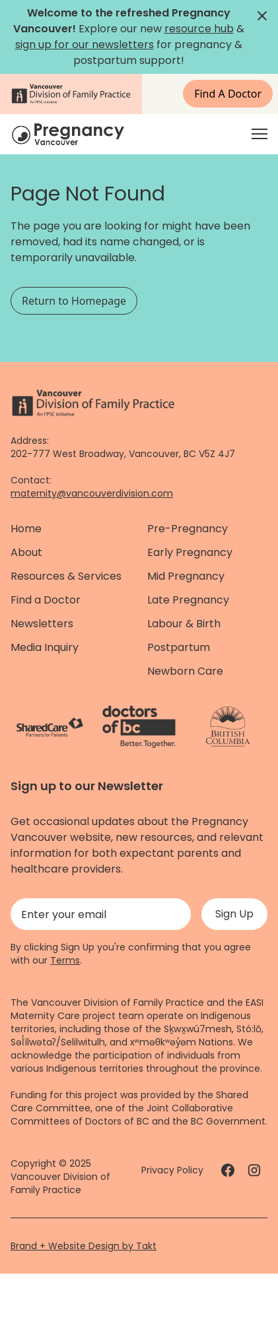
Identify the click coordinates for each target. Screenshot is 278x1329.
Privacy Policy (172, 1170)
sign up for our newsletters (84, 44)
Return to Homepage (74, 301)
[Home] (70, 134)
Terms (65, 960)
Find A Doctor (227, 93)
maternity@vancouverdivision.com (92, 493)
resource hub (199, 28)
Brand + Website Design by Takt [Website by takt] (83, 1245)
